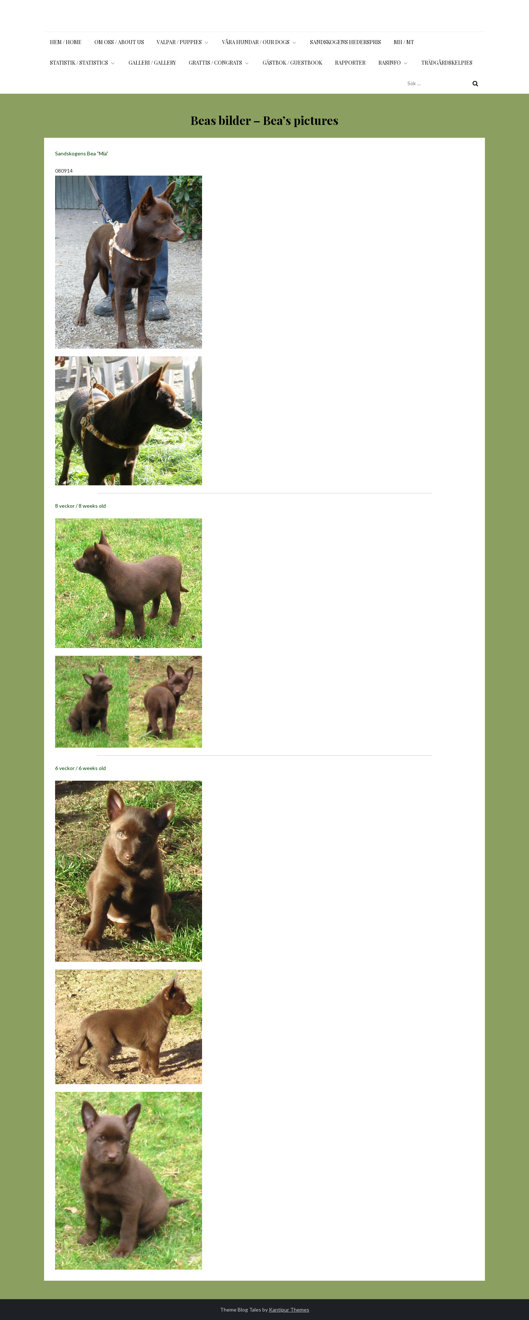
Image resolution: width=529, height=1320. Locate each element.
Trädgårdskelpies (446, 62)
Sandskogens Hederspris (345, 42)
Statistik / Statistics (83, 62)
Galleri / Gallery (152, 62)
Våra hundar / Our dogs (259, 42)
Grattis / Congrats (219, 62)
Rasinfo (393, 62)
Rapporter (350, 62)
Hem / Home (66, 42)
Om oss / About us (119, 42)
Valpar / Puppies (183, 42)
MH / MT (404, 42)
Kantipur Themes (289, 1309)
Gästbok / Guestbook (292, 62)
